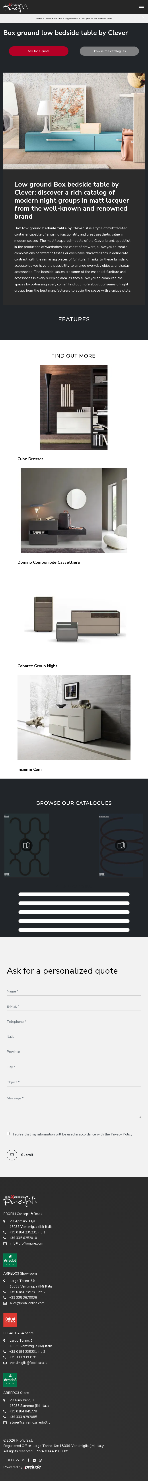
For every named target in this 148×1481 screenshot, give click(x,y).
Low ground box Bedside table (96, 18)
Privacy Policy (121, 1134)
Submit (20, 1155)
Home (39, 18)
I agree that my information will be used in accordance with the (72, 1134)
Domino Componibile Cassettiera (49, 562)
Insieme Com (30, 769)
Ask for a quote (39, 51)
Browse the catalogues (109, 51)
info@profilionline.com (23, 1243)
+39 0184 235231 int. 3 (24, 1352)
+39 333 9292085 (20, 1417)
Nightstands (71, 18)
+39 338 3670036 (20, 1297)
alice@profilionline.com (24, 1303)
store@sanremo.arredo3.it (26, 1422)
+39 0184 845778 (20, 1411)
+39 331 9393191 (20, 1357)
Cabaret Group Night (37, 665)
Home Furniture (53, 18)
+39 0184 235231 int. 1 (24, 1232)
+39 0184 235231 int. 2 (24, 1292)
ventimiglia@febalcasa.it (25, 1363)
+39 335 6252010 (20, 1238)
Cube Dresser (30, 458)
